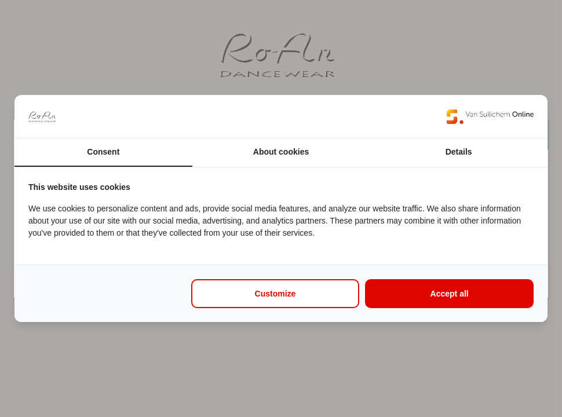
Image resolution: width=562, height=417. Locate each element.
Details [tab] (459, 151)
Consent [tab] (103, 151)
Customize (275, 293)
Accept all (449, 293)
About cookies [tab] (281, 151)
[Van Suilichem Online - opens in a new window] (490, 116)
